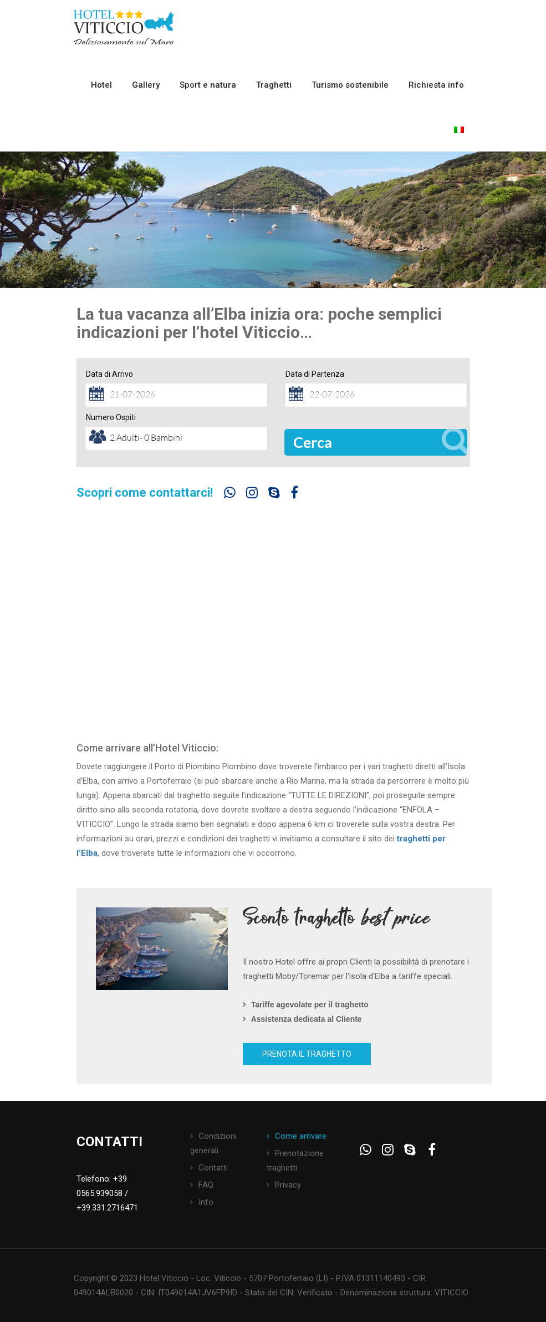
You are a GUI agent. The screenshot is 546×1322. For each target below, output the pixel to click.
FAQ (205, 1185)
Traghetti (274, 85)
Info (205, 1202)
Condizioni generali (213, 1143)
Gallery (146, 85)
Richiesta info (436, 85)
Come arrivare (300, 1136)
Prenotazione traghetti (295, 1160)
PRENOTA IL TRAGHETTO (306, 1053)
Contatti (213, 1168)
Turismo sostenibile (350, 85)
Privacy (288, 1185)
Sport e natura (208, 85)
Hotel (101, 85)
